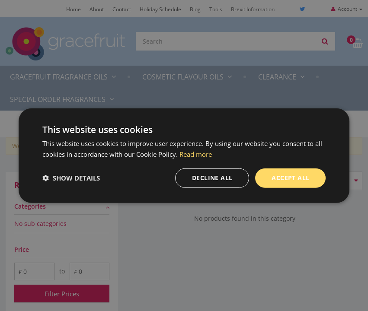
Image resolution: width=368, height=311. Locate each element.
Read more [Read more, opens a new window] (195, 154)
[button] (71, 178)
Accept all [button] (290, 178)
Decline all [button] (212, 178)
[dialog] (184, 155)
